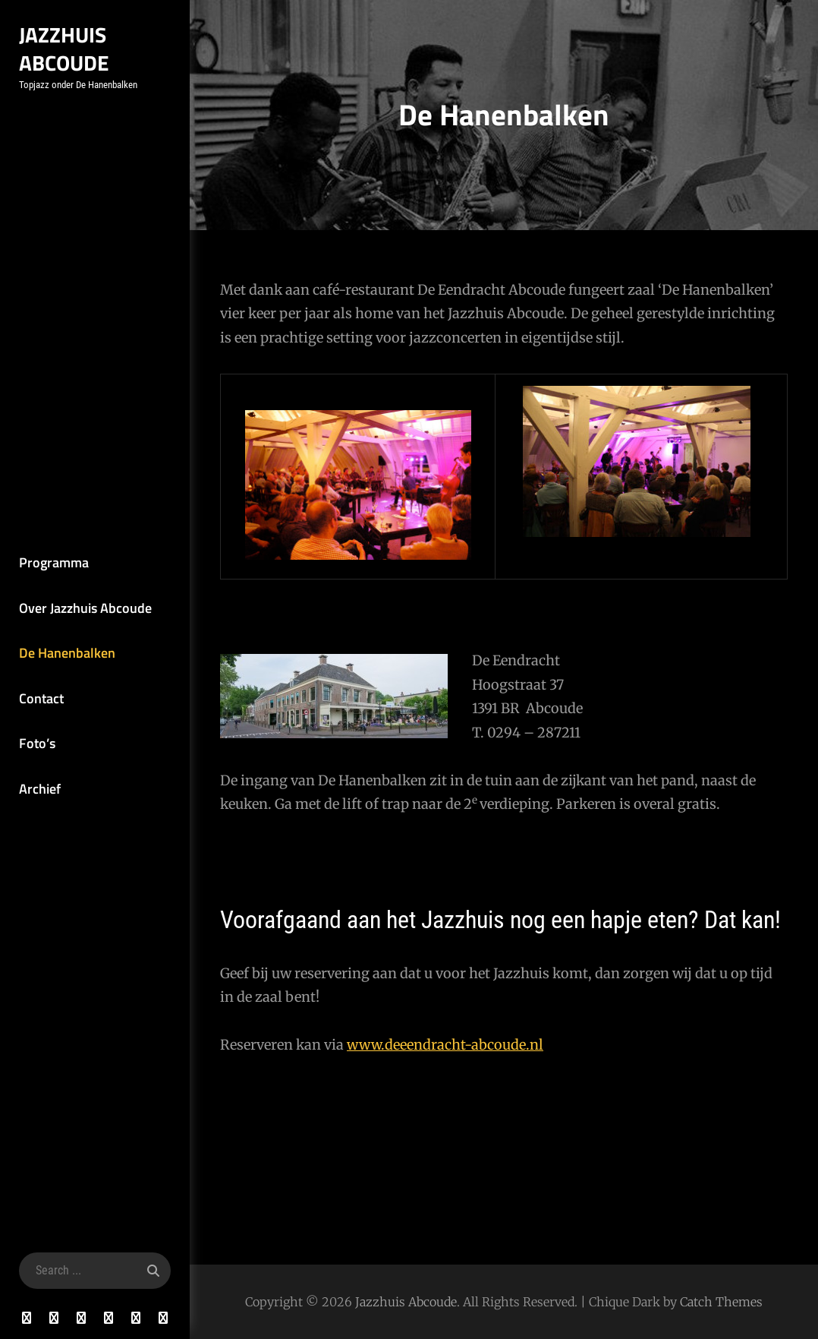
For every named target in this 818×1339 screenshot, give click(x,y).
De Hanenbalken (67, 653)
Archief (40, 788)
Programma (54, 562)
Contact (41, 698)
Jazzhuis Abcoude (64, 48)
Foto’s (37, 743)
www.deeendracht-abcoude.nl (445, 1044)
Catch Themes (721, 1301)
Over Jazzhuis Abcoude (85, 608)
